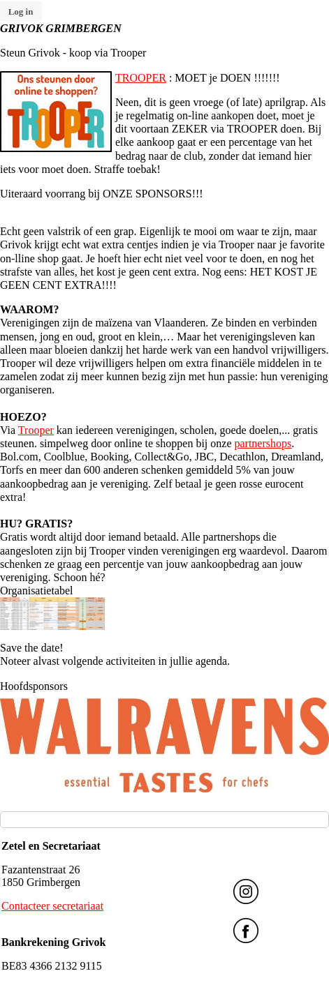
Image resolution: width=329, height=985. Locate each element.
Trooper (36, 430)
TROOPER (140, 78)
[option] (164, 745)
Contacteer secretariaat (52, 906)
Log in (21, 11)
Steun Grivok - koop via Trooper (73, 53)
